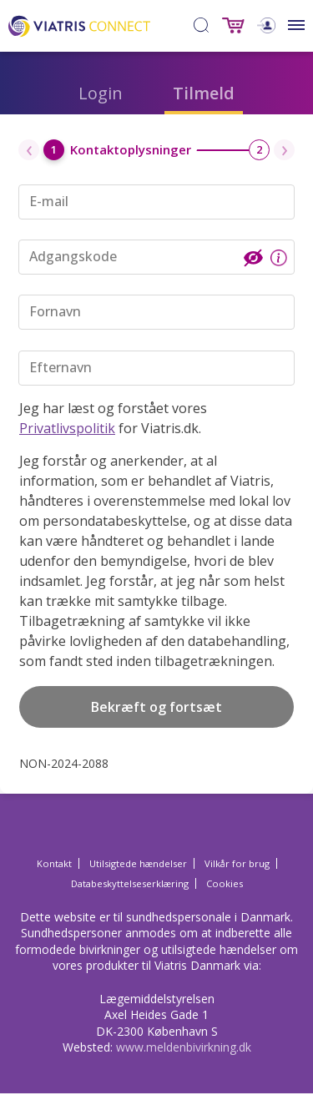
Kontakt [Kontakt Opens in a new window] (54, 863)
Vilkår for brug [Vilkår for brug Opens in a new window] (237, 863)
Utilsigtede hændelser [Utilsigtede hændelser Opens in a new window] (138, 863)
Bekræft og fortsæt (156, 707)
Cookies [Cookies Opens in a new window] (224, 883)
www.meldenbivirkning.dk (183, 1047)
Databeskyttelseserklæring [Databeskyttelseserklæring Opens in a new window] (130, 883)
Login (100, 93)
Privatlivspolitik (67, 428)
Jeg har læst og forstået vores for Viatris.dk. (113, 418)
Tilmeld (204, 93)
